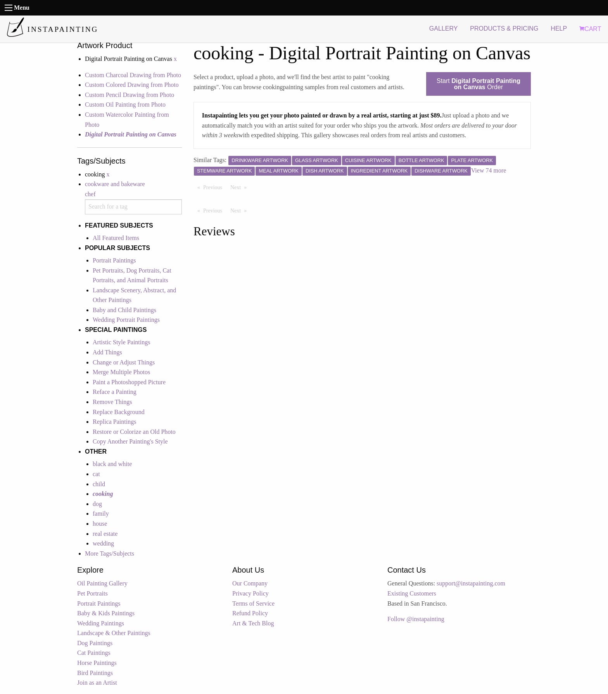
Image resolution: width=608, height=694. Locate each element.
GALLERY (443, 28)
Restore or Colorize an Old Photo (134, 431)
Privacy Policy (250, 593)
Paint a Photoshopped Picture (129, 382)
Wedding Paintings (100, 623)
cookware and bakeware (115, 184)
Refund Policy (250, 613)
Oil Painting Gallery (102, 583)
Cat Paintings (94, 652)
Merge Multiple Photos (121, 372)
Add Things (107, 352)
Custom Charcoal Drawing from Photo (133, 75)
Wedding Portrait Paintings (126, 319)
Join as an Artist (97, 682)
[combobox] (133, 206)
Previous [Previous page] (214, 186)
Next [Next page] (240, 186)
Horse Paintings (97, 662)
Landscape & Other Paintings (113, 633)
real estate (105, 533)
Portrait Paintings (114, 260)
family (101, 513)
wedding (103, 543)
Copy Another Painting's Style (130, 441)
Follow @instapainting (415, 619)
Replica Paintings (114, 421)
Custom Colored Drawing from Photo (132, 84)
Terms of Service (253, 603)
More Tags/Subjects (109, 553)
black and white (112, 464)
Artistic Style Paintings (121, 342)
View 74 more (488, 170)
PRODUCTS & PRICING (504, 28)
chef (90, 194)
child (99, 484)
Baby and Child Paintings (124, 310)
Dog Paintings (94, 643)
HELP (559, 28)
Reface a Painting (114, 391)
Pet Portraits (92, 593)
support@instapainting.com (471, 583)
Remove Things (112, 402)
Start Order (478, 84)
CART (590, 29)
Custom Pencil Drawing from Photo (129, 94)
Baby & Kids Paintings (106, 613)
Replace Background (119, 412)
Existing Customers (411, 593)
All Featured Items (116, 238)
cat (96, 474)
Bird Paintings (95, 673)
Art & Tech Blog (253, 623)
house (100, 523)
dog (97, 504)
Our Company (250, 583)
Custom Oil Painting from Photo (125, 104)
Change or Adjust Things (124, 362)
